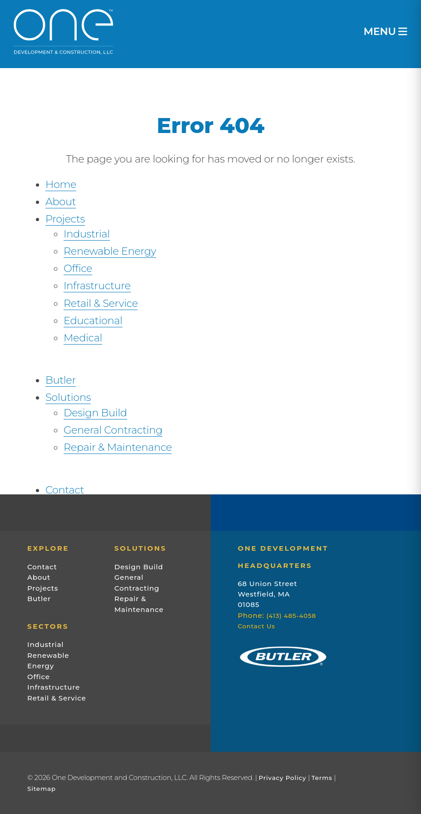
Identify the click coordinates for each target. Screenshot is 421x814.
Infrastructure (97, 285)
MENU (385, 31)
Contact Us (256, 626)
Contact (64, 489)
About (60, 201)
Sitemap (41, 788)
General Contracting (113, 430)
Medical (83, 337)
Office (78, 268)
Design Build (95, 412)
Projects (65, 218)
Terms (322, 777)
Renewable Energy (110, 251)
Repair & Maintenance (118, 447)
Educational (93, 320)
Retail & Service (101, 303)
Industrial (87, 233)
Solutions (68, 397)
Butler (60, 380)
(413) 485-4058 (291, 615)
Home (60, 184)
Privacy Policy (283, 777)
